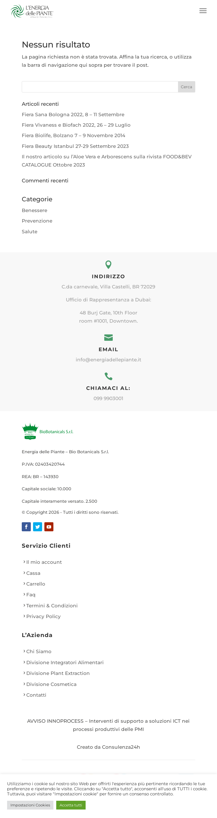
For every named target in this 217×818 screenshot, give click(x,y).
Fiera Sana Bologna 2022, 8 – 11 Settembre (73, 114)
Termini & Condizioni (52, 605)
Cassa (33, 573)
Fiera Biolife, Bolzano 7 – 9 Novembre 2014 (73, 135)
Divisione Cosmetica (51, 684)
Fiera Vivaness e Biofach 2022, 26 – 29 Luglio (76, 125)
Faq (31, 594)
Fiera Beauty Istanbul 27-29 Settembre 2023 (75, 146)
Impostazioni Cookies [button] (30, 805)
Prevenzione (37, 221)
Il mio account (44, 562)
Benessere (34, 210)
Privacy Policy (43, 616)
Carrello (35, 584)
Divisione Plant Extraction (58, 673)
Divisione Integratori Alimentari (65, 662)
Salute (29, 231)
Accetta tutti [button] (71, 805)
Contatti (36, 695)
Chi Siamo (38, 651)
